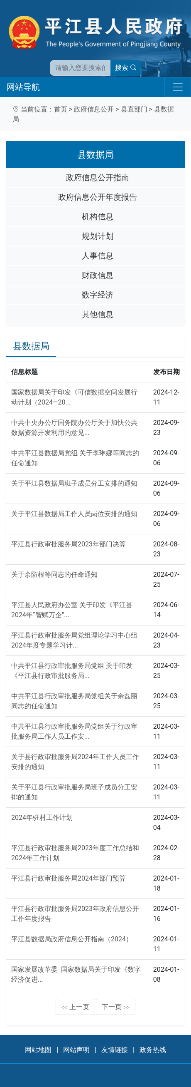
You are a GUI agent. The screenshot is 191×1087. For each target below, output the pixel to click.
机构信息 (97, 216)
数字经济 (97, 295)
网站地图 (38, 1050)
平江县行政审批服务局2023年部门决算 (68, 544)
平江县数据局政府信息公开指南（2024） (71, 939)
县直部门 (134, 109)
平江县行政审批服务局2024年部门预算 (68, 878)
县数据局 (31, 345)
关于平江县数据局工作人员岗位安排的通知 (74, 514)
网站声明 (76, 1050)
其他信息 (97, 314)
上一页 (75, 1007)
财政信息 (97, 275)
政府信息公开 (94, 109)
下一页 (116, 1007)
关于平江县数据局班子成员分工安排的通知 (74, 483)
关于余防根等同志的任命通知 (54, 574)
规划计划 (97, 236)
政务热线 (153, 1050)
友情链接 (114, 1050)
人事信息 (97, 256)
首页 (60, 109)
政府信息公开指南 (97, 177)
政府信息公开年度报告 (97, 197)
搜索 (126, 68)
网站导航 (23, 87)
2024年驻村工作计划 (42, 817)
